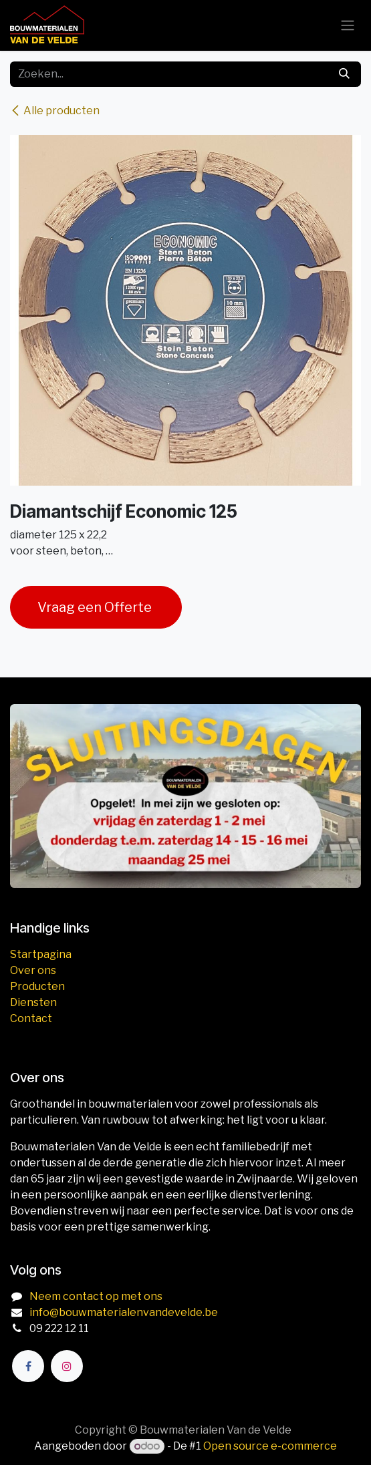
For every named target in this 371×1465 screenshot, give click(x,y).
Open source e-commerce (270, 1446)
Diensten (33, 1002)
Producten (37, 986)
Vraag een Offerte (95, 607)
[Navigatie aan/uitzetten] (347, 25)
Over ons (33, 970)
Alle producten (55, 110)
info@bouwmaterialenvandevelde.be (123, 1312)
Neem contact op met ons (95, 1296)
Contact (31, 1018)
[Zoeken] (344, 74)
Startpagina (41, 954)
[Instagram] (67, 1366)
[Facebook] (28, 1366)
